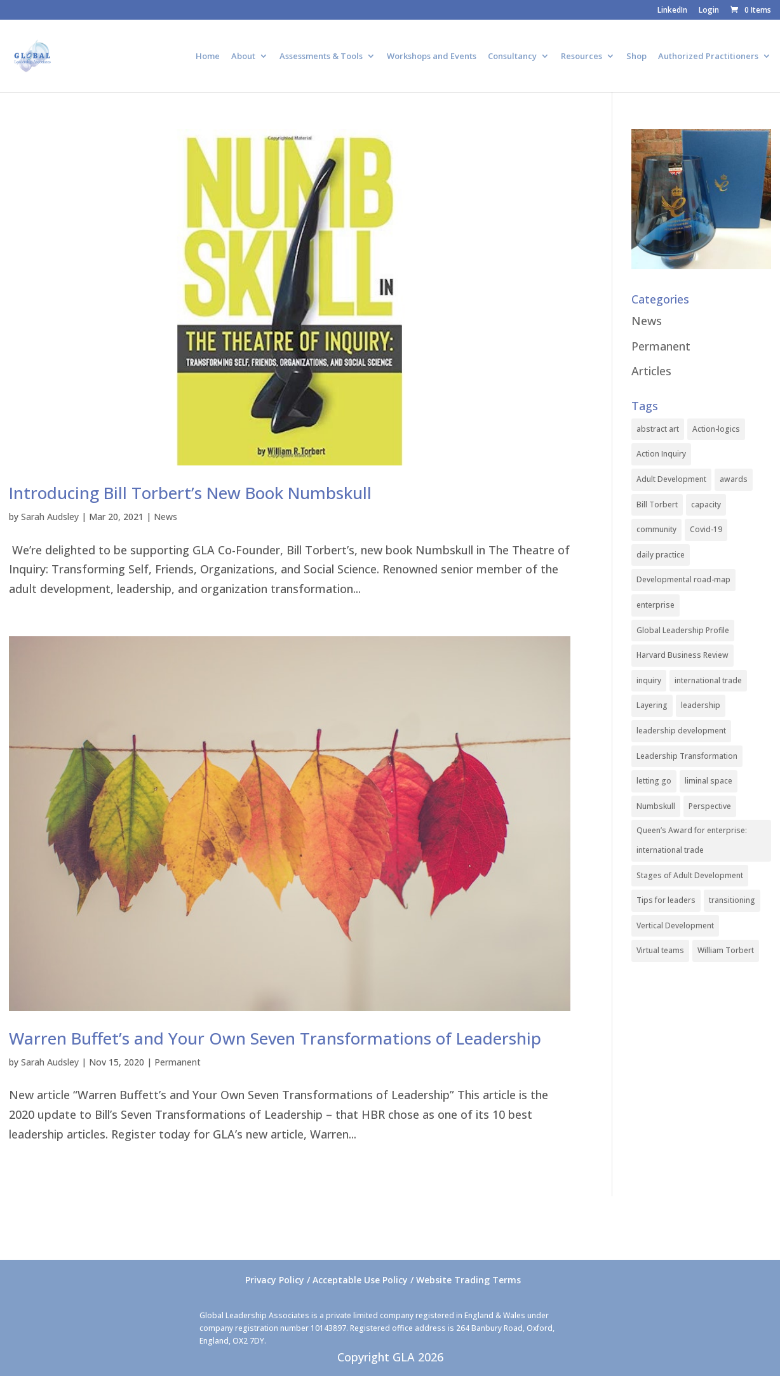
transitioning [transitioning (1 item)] (732, 900)
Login (709, 10)
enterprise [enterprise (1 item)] (655, 604)
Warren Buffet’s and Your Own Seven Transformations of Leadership (275, 1038)
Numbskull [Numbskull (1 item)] (655, 806)
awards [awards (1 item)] (734, 479)
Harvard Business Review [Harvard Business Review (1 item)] (682, 655)
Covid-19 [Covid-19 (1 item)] (706, 529)
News (165, 517)
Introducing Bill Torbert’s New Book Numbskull (190, 492)
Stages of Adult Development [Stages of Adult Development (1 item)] (689, 875)
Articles (651, 370)
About (243, 56)
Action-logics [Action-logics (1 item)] (716, 429)
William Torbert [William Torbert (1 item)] (725, 950)
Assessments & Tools (321, 56)
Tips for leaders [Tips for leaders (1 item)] (666, 900)
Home (208, 56)
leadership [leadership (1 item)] (700, 705)
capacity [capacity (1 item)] (706, 504)
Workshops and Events (431, 56)
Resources (581, 56)
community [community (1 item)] (656, 529)
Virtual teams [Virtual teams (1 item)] (660, 950)
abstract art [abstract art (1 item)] (657, 429)
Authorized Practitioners (708, 56)
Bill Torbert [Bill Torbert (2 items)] (657, 504)
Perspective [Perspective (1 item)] (710, 806)
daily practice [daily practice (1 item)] (660, 554)
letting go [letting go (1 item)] (653, 780)
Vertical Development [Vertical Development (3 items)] (675, 925)
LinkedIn (672, 10)
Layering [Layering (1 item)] (652, 705)
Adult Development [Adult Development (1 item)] (671, 479)
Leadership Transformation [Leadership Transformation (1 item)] (686, 756)
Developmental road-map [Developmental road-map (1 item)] (683, 579)
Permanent (177, 1062)
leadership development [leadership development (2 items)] (681, 730)
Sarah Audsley (50, 517)
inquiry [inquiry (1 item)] (648, 680)
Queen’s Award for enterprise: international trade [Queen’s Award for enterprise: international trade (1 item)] (691, 840)
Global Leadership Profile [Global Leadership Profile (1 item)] (682, 630)
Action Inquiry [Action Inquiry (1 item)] (661, 453)
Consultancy (512, 56)
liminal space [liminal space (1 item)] (708, 780)
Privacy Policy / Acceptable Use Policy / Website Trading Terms (383, 1280)
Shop (636, 56)
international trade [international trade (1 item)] (708, 680)
